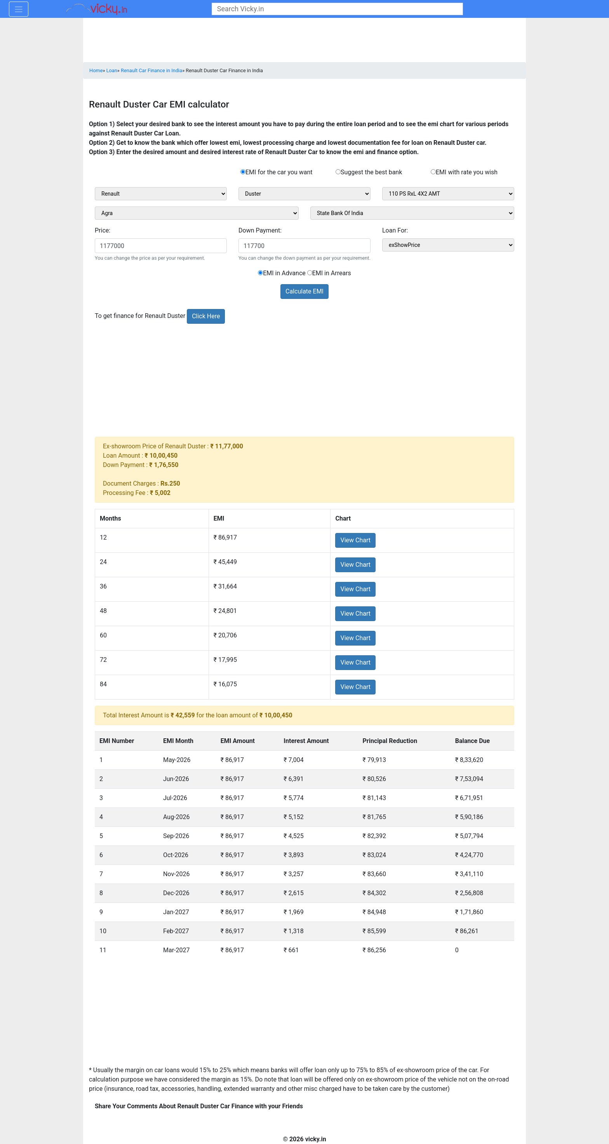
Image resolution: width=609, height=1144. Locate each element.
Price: (102, 230)
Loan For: (395, 230)
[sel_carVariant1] (448, 193)
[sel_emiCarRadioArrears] (309, 272)
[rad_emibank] (242, 171)
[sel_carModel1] (304, 193)
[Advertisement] (304, 382)
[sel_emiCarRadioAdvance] (260, 272)
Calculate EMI (304, 291)
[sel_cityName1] (197, 213)
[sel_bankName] (412, 213)
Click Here (206, 316)
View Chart (355, 540)
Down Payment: (260, 230)
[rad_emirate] (433, 171)
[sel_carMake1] (161, 193)
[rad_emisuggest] (338, 171)
